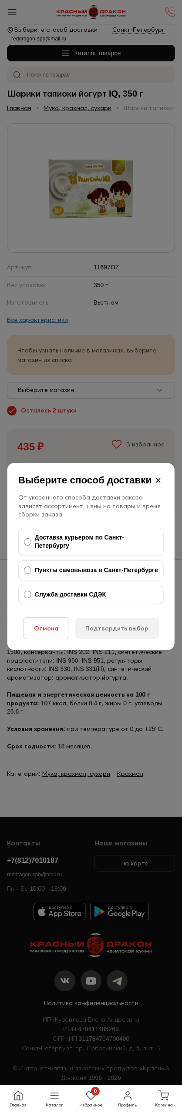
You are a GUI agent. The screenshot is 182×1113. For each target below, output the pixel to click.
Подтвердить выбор (116, 628)
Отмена (46, 628)
